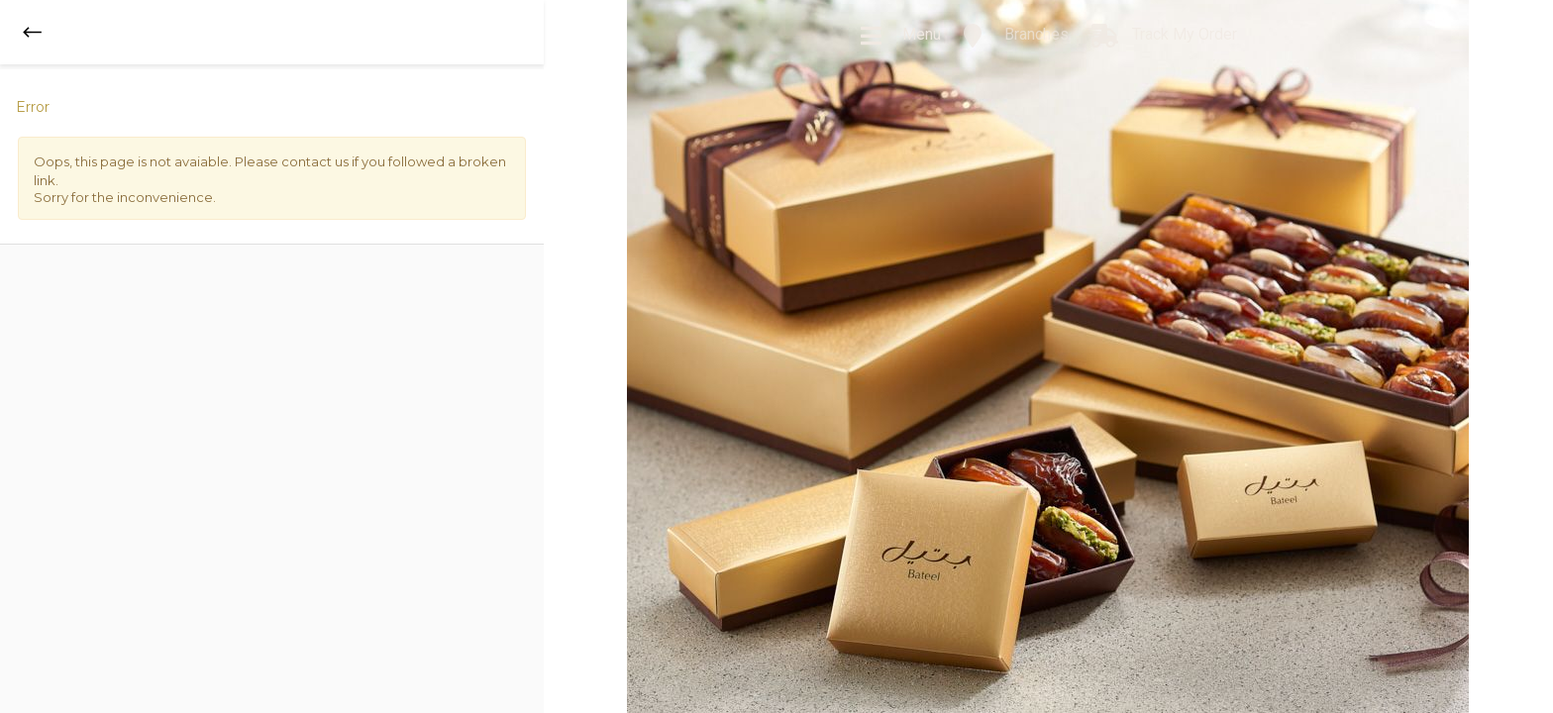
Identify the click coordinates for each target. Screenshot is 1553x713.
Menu (900, 36)
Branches (1015, 36)
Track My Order (1162, 36)
